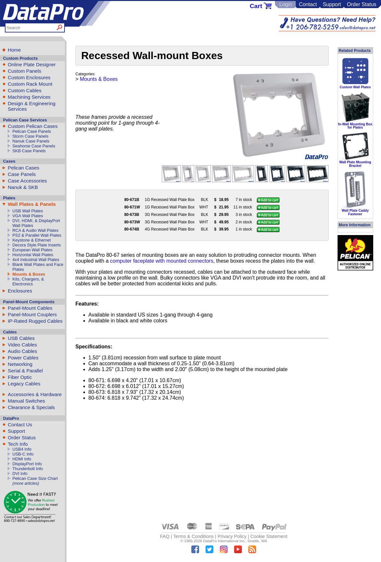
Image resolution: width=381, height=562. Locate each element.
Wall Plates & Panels (32, 204)
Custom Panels (24, 71)
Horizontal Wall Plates (32, 254)
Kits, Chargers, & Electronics (28, 281)
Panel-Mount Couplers (32, 314)
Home (14, 50)
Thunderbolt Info (27, 468)
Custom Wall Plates (355, 87)
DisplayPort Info (27, 463)
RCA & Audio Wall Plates (35, 230)
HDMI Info (21, 458)
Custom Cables (25, 90)
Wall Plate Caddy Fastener (355, 212)
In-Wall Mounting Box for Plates (355, 125)
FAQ (165, 536)
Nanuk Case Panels (30, 141)
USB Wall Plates (27, 210)
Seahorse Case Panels (33, 146)
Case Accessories (27, 180)
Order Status (361, 4)
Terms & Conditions (193, 536)
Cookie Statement (268, 536)
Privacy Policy (232, 536)
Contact (308, 4)
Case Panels (22, 174)
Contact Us (20, 424)
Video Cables (22, 344)
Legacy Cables (24, 383)
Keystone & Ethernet (31, 240)
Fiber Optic (20, 377)
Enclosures (20, 290)
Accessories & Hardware (35, 394)
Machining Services (29, 97)
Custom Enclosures (29, 77)
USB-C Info (22, 454)
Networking (20, 364)
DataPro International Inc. (224, 541)
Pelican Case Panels (31, 131)
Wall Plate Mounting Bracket (355, 163)
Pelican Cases (23, 167)
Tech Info (18, 444)
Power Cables (23, 357)
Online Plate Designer (32, 64)
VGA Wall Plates (27, 215)
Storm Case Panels (30, 136)
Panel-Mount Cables (30, 308)
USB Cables (21, 338)
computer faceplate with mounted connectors (161, 261)
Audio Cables (22, 351)
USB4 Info (21, 449)
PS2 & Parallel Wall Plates (36, 235)
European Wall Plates (32, 249)
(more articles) (25, 483)
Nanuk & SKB (23, 187)
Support (332, 4)
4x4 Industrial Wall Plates (35, 259)
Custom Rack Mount (30, 84)
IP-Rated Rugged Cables (35, 321)
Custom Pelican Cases (33, 126)
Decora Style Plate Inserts (36, 245)
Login (285, 4)
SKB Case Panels (29, 150)
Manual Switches (26, 401)
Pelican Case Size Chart (35, 478)
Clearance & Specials (31, 407)
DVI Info (20, 473)
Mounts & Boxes (28, 274)
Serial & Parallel (25, 370)
